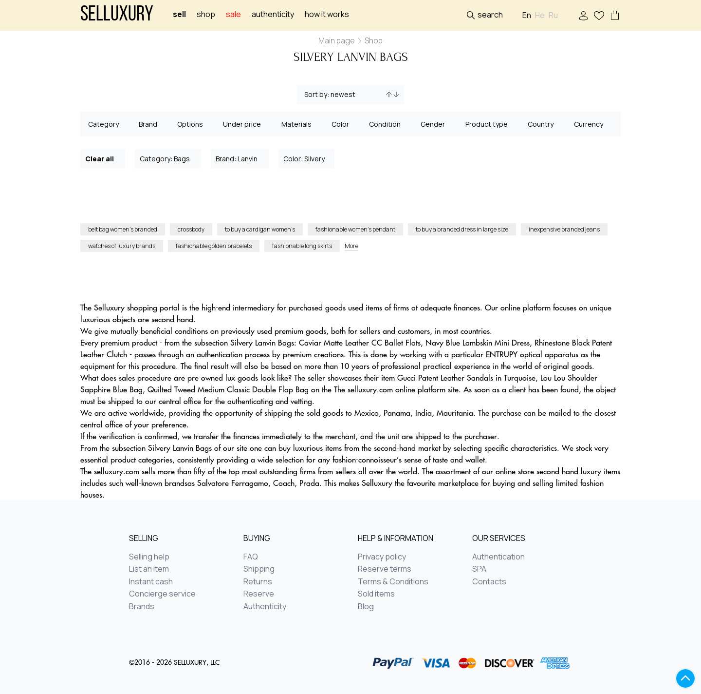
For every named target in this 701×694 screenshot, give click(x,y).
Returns (257, 582)
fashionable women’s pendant (355, 229)
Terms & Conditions (393, 582)
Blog (366, 606)
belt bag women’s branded (122, 229)
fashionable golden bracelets (214, 246)
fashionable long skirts (302, 246)
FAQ (250, 557)
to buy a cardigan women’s (260, 229)
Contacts (489, 582)
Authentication (498, 557)
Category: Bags (168, 158)
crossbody (191, 229)
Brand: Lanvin (240, 158)
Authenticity (273, 14)
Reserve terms (384, 569)
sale (233, 14)
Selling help (149, 557)
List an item (149, 569)
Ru (553, 15)
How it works (327, 14)
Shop (206, 14)
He (540, 15)
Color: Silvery (307, 158)
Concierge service (162, 594)
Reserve (258, 594)
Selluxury (116, 15)
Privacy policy (382, 557)
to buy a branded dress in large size (462, 229)
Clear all (103, 158)
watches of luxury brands (121, 246)
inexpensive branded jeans (564, 229)
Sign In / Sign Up (583, 16)
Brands (141, 606)
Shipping (259, 569)
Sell (179, 14)
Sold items (376, 594)
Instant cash (151, 582)
